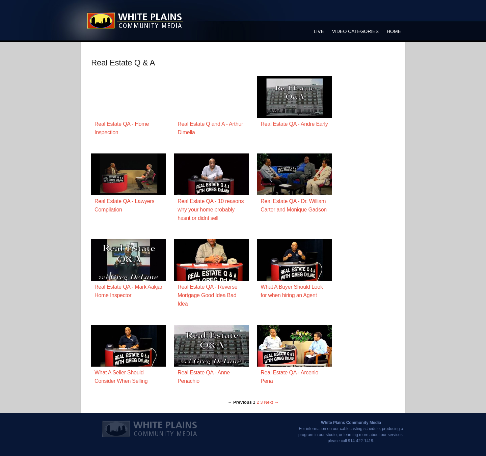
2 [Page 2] (257, 402)
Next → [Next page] (271, 402)
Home (394, 31)
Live (319, 31)
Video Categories (355, 31)
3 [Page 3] (261, 402)
